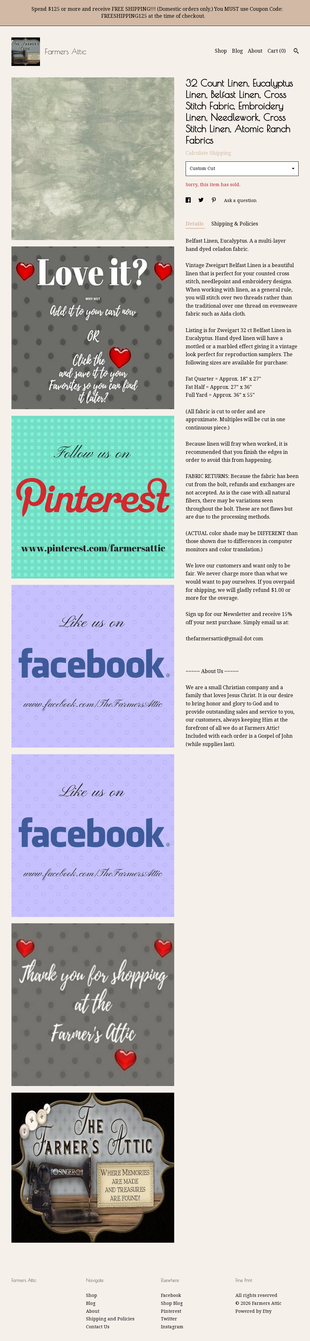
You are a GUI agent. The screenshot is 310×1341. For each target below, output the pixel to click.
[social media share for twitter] (201, 200)
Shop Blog (172, 1303)
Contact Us (97, 1326)
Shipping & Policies (234, 224)
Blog (237, 51)
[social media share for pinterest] (214, 200)
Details (195, 224)
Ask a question (240, 200)
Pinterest (171, 1311)
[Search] (296, 51)
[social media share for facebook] (189, 200)
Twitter (169, 1318)
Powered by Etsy (253, 1311)
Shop (221, 51)
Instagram (172, 1326)
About (255, 51)
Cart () (276, 51)
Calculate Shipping (208, 153)
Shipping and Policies (110, 1318)
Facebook (171, 1295)
